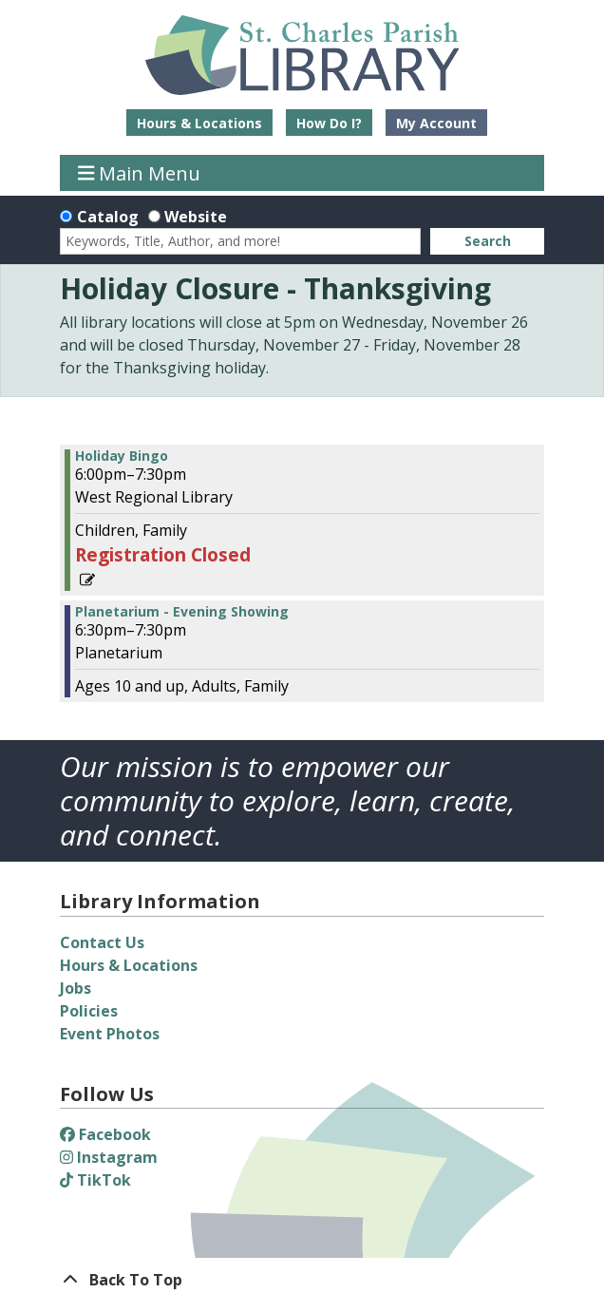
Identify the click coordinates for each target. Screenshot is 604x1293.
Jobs (75, 988)
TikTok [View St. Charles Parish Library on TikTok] (95, 1179)
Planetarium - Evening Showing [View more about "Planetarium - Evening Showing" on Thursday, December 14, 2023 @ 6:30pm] (182, 611)
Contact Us (102, 942)
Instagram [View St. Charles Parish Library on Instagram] (109, 1157)
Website (195, 216)
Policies (89, 1010)
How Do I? (329, 123)
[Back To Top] (302, 1279)
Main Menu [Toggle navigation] (139, 172)
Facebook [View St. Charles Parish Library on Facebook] (105, 1134)
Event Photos (110, 1033)
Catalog (108, 216)
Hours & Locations (199, 123)
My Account (436, 123)
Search (487, 241)
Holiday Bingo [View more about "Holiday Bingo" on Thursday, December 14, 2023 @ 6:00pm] (121, 456)
